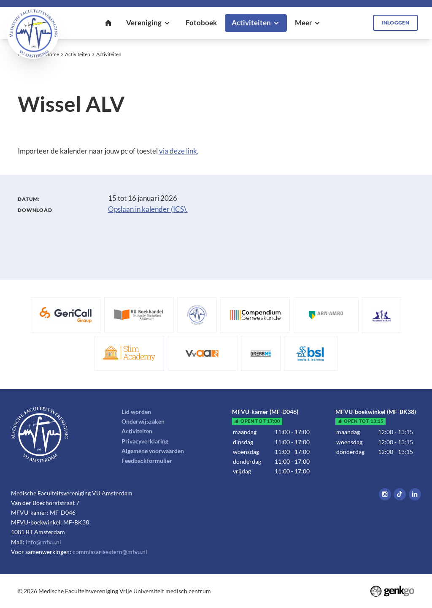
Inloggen (395, 22)
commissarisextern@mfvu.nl (110, 551)
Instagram (385, 494)
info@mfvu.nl (43, 542)
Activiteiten (77, 54)
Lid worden (136, 411)
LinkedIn (415, 494)
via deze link (178, 151)
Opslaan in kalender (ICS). (148, 209)
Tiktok (400, 494)
